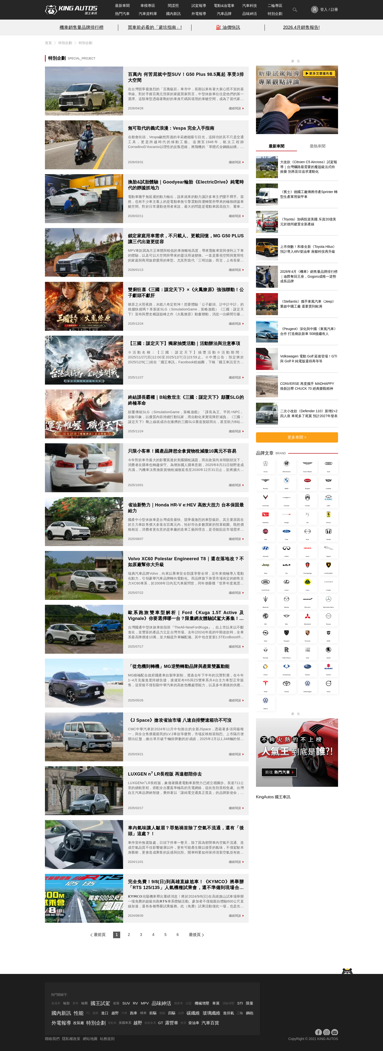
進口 (104, 1013)
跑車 (133, 1013)
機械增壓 (202, 1003)
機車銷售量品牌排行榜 (82, 27)
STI (240, 1003)
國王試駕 (100, 1003)
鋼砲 (249, 1013)
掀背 (183, 1023)
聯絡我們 (52, 1039)
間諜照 (173, 5)
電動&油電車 (224, 5)
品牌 (181, 1013)
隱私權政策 (71, 1039)
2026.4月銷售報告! (301, 27)
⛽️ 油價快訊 (228, 27)
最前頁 (100, 935)
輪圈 (84, 1003)
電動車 (112, 1023)
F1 (88, 1013)
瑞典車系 (150, 1023)
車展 (216, 1003)
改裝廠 (78, 1023)
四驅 (171, 1013)
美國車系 (125, 1023)
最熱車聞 (317, 146)
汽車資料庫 (148, 13)
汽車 (124, 1013)
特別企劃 (275, 13)
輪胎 (66, 1003)
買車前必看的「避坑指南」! (155, 27)
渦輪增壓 (228, 1003)
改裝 (116, 1003)
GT (160, 1023)
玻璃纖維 (211, 1013)
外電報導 (199, 13)
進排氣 (228, 1013)
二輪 (240, 1013)
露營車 (171, 1022)
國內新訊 (173, 13)
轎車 (143, 1013)
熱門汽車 (122, 13)
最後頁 (195, 935)
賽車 (75, 1003)
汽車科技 (249, 5)
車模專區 (147, 5)
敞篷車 (56, 1003)
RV (135, 1003)
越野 (115, 1013)
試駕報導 (199, 5)
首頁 (48, 43)
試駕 (189, 1003)
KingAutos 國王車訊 (273, 797)
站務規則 (107, 1039)
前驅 (153, 1013)
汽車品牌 (224, 13)
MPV (145, 1003)
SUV (126, 1003)
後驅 (162, 1013)
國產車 (178, 1003)
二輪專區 (275, 5)
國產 (95, 1013)
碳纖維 (193, 1013)
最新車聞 (122, 5)
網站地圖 (90, 1039)
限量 (249, 1003)
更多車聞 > (297, 437)
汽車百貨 (210, 1022)
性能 (79, 1013)
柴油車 (193, 1023)
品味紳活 (249, 13)
